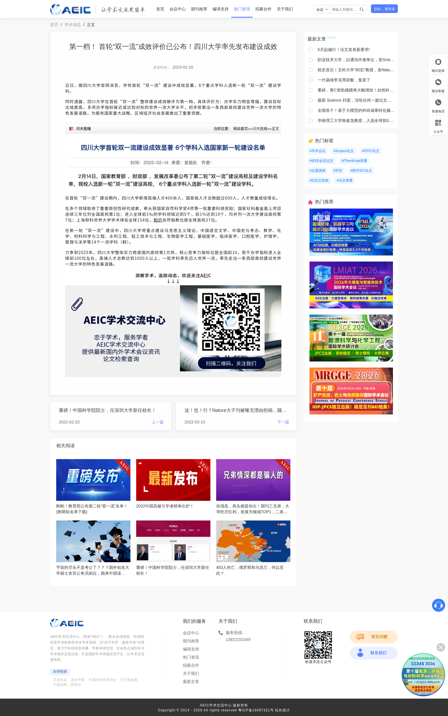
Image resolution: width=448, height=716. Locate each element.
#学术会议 (317, 151)
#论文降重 (345, 180)
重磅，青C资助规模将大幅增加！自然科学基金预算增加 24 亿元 (356, 90)
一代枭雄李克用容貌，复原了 (344, 80)
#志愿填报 (317, 171)
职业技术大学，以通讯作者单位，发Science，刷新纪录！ (356, 60)
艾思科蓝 (60, 680)
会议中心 (178, 9)
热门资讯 (242, 9)
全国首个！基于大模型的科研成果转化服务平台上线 (356, 110)
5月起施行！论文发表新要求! (344, 49)
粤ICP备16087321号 (256, 710)
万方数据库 (129, 680)
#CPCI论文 (370, 151)
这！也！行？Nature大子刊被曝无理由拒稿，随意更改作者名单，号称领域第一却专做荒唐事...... (237, 410)
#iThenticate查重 (354, 161)
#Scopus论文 (344, 151)
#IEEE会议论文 (321, 161)
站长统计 (282, 710)
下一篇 (283, 422)
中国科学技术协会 (102, 680)
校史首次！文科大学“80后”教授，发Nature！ (356, 70)
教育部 (76, 685)
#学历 (338, 171)
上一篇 (158, 422)
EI (205, 275)
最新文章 (191, 681)
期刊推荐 (199, 9)
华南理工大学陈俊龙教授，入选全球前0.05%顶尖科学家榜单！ (356, 120)
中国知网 (60, 685)
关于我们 (285, 9)
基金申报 (78, 680)
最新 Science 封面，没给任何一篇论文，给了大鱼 (356, 100)
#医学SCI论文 (361, 171)
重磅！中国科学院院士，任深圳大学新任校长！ (107, 410)
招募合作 (263, 9)
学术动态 (73, 24)
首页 (160, 9)
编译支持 (220, 9)
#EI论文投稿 (319, 180)
